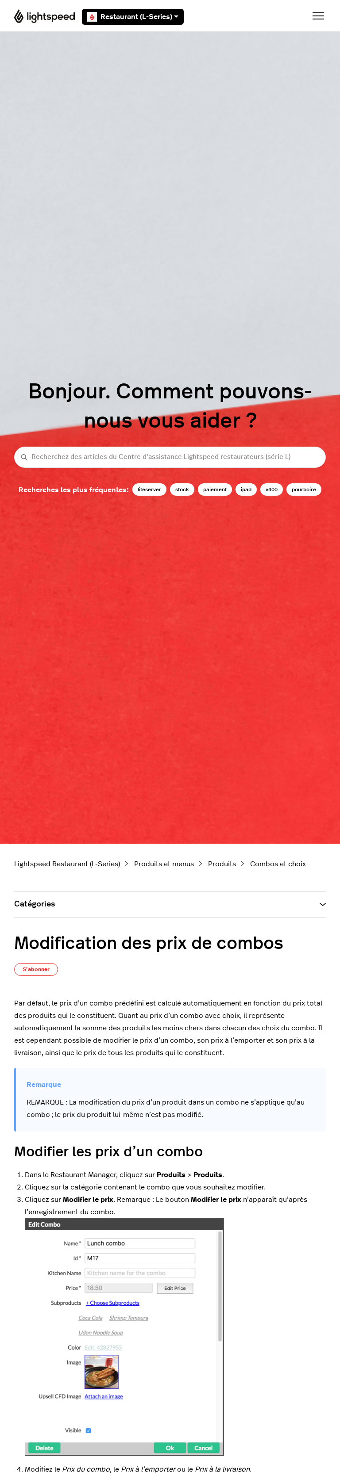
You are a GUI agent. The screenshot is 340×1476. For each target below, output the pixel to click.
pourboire (304, 489)
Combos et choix (278, 864)
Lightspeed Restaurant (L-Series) (67, 864)
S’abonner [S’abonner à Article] (36, 969)
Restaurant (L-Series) (132, 17)
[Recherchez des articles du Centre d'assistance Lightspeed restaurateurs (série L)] (170, 457)
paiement (215, 489)
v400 (272, 489)
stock (182, 489)
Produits (222, 864)
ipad (246, 489)
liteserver (149, 489)
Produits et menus (164, 864)
